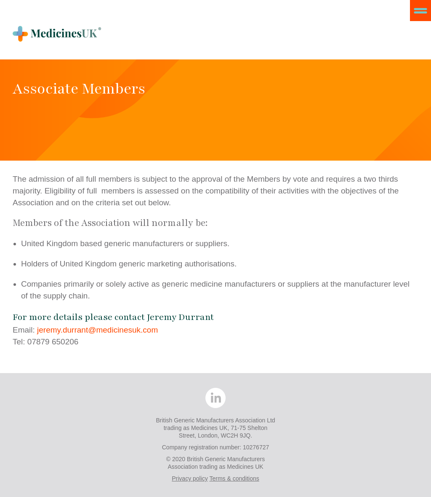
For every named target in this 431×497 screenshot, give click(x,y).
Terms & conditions (234, 478)
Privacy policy (190, 478)
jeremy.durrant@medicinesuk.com (97, 329)
